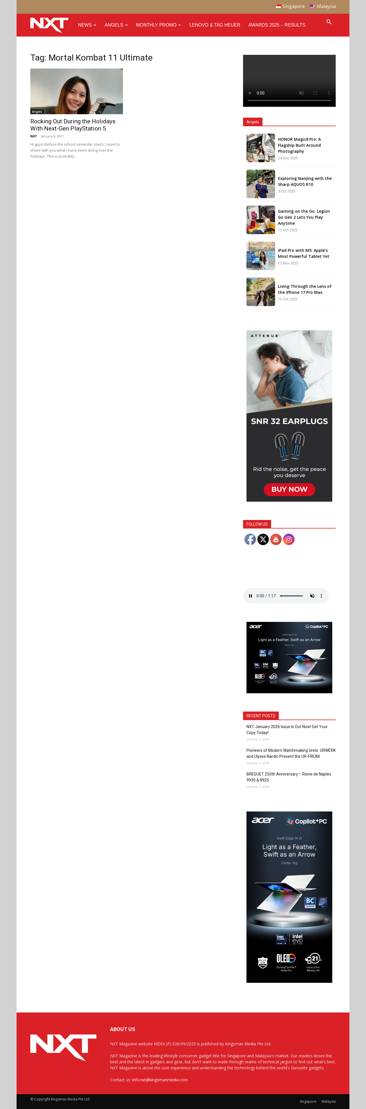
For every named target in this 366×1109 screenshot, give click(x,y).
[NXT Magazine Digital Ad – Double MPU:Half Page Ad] (289, 500)
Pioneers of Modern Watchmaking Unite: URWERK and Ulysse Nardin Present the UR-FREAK (291, 753)
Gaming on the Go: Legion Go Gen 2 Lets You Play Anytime (304, 217)
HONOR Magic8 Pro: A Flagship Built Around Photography (299, 145)
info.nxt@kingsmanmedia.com (160, 1079)
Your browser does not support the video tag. (289, 81)
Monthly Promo (158, 25)
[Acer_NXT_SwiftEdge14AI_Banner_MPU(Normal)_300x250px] (289, 691)
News (87, 25)
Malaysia (329, 1101)
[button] (329, 22)
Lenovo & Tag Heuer (214, 25)
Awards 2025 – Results (276, 25)
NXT (33, 136)
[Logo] (52, 25)
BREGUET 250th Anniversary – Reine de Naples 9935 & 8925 (288, 777)
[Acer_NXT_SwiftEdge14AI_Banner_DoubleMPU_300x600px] (289, 981)
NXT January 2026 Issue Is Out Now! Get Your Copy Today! (287, 729)
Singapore (308, 1101)
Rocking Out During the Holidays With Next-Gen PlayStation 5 (73, 125)
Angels (116, 25)
